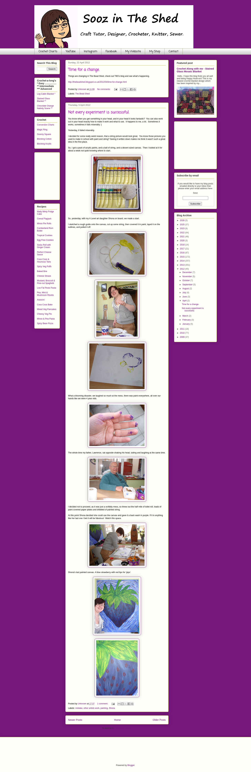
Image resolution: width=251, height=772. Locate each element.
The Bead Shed (82, 94)
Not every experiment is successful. (98, 112)
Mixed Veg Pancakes (46, 309)
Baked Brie (42, 271)
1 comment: (103, 703)
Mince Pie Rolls (44, 223)
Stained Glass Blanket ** (43, 99)
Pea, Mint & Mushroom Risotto (45, 293)
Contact (173, 52)
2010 (182, 333)
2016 (182, 252)
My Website (133, 52)
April (184, 300)
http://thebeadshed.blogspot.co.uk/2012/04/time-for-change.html (97, 82)
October (186, 280)
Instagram (90, 52)
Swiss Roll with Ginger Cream (44, 246)
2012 (182, 269)
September (187, 284)
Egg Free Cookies (45, 240)
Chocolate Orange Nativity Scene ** (45, 107)
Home (117, 719)
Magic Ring (42, 129)
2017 (182, 248)
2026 (182, 220)
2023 (182, 228)
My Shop (154, 52)
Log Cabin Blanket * (46, 94)
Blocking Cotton (44, 139)
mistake (78, 708)
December (187, 272)
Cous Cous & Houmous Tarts (44, 260)
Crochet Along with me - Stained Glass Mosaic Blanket (195, 70)
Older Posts (159, 719)
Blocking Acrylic (44, 144)
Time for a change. (84, 70)
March (185, 316)
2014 (182, 261)
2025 (182, 224)
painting (104, 708)
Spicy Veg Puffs (44, 266)
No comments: (104, 89)
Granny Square (44, 134)
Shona (112, 708)
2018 (182, 245)
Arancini (41, 300)
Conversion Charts (45, 125)
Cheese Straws (44, 276)
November (187, 276)
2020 (182, 240)
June (184, 296)
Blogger (131, 765)
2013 (182, 265)
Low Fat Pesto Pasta (46, 288)
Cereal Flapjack (44, 218)
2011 (182, 329)
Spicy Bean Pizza (45, 323)
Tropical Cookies (44, 235)
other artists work (91, 708)
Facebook (111, 52)
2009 (182, 337)
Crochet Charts (48, 52)
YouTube (70, 52)
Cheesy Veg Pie (44, 314)
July (184, 292)
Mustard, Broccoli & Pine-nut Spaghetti (46, 281)
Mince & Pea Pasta (46, 319)
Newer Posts (75, 719)
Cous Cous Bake (45, 304)
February (186, 320)
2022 (182, 232)
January (186, 324)
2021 (182, 236)
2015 (182, 257)
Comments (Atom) (123, 728)
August (185, 288)
